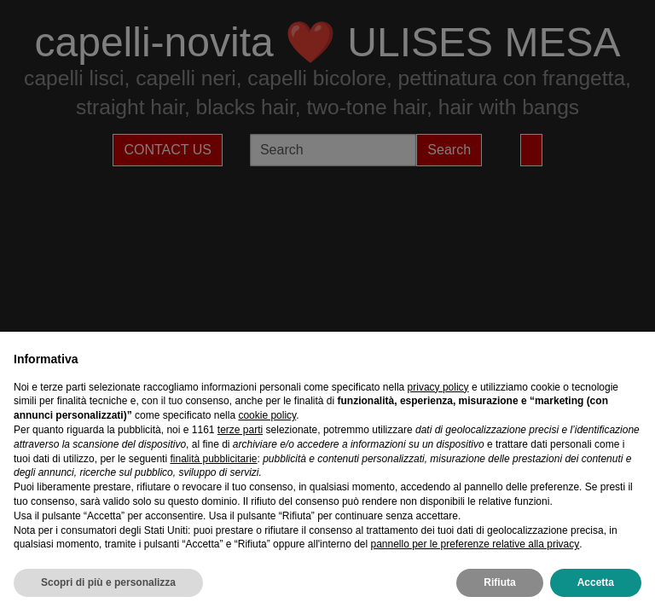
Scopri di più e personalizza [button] (108, 582)
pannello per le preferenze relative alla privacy (474, 544)
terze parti (240, 430)
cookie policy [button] (267, 415)
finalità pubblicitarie (213, 459)
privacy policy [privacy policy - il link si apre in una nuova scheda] (438, 387)
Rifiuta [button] (499, 582)
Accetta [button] (595, 582)
